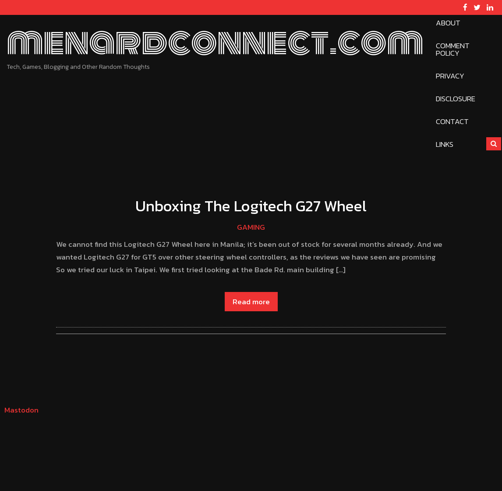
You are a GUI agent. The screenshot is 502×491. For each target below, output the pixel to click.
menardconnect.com (215, 42)
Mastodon (21, 410)
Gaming (251, 227)
